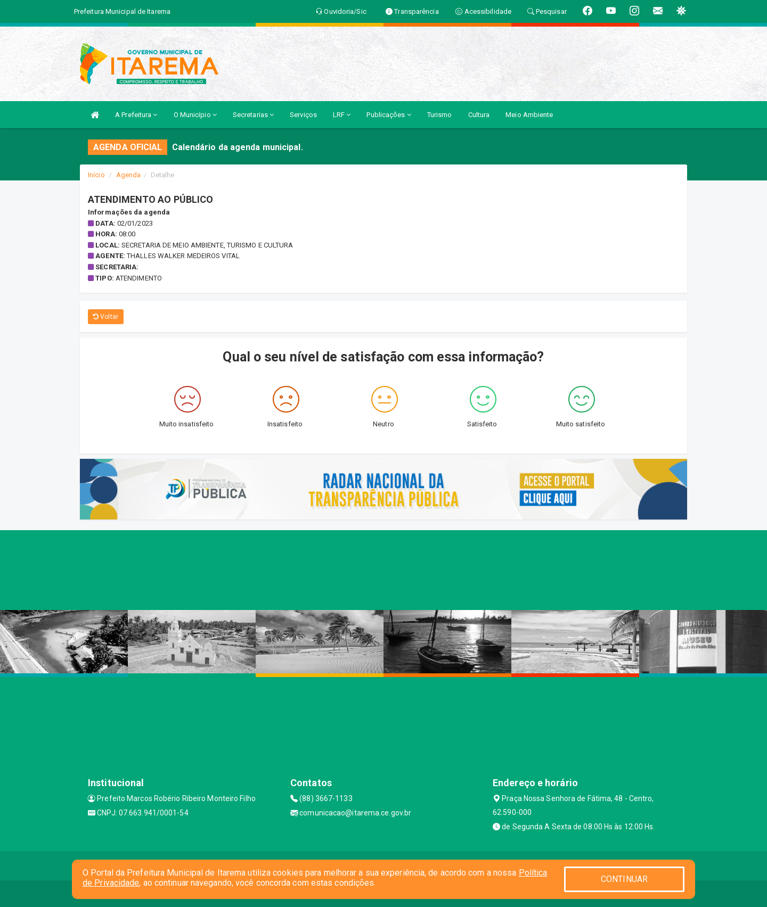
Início (96, 175)
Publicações (388, 115)
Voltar (105, 316)
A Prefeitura (136, 115)
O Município (195, 115)
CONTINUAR (624, 879)
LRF (342, 115)
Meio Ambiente (529, 115)
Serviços (303, 115)
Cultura (479, 115)
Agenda (128, 175)
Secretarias (253, 115)
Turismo (439, 115)
